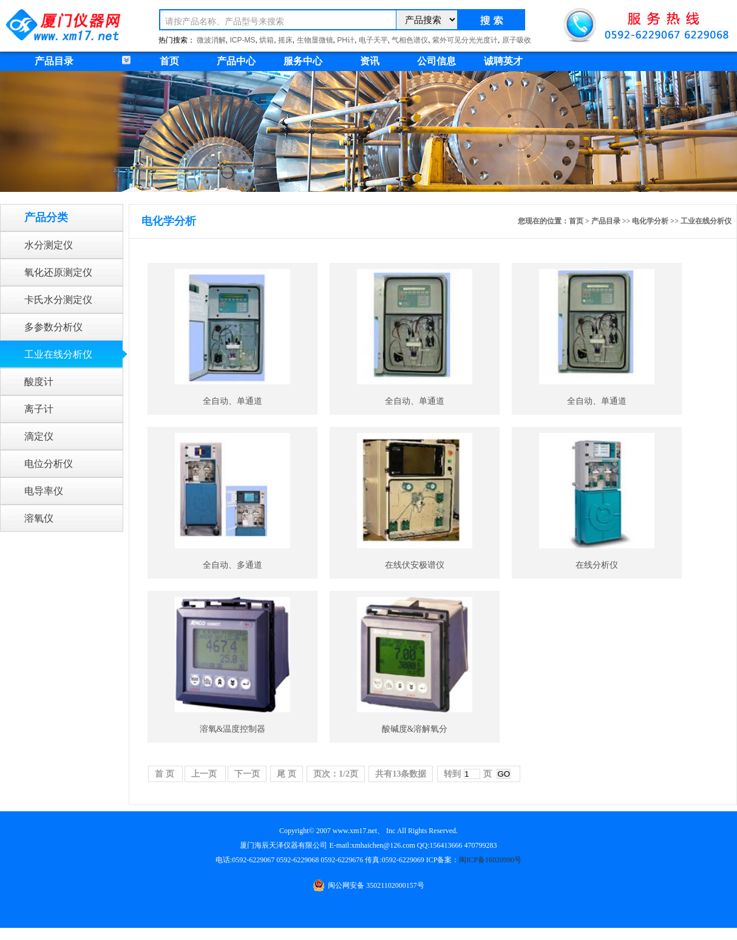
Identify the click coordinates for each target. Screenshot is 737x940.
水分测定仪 (48, 245)
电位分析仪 (48, 463)
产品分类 (46, 217)
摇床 (285, 40)
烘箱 (266, 40)
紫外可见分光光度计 (465, 40)
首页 (169, 61)
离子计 (38, 409)
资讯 (369, 61)
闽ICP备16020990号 (490, 860)
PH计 (346, 40)
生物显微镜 (315, 40)
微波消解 (211, 40)
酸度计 (38, 381)
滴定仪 (38, 436)
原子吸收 (516, 40)
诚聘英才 (503, 61)
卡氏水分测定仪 (58, 300)
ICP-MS (243, 40)
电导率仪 (43, 491)
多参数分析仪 (53, 327)
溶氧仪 (38, 518)
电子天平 (373, 40)
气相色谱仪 (410, 40)
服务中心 (303, 61)
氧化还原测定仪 (58, 272)
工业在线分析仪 (58, 354)
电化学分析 (650, 221)
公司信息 (436, 61)
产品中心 (236, 61)
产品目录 (605, 221)
